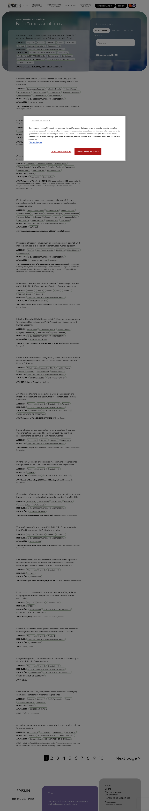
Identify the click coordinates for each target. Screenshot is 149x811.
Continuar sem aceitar (40, 120)
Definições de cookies (61, 151)
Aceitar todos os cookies (88, 151)
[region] (74, 138)
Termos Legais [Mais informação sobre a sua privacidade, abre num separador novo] (35, 142)
